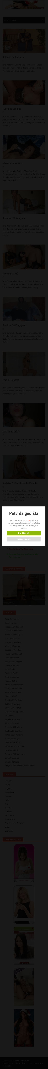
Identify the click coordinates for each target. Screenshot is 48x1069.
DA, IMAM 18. (24, 531)
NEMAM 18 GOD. (24, 538)
